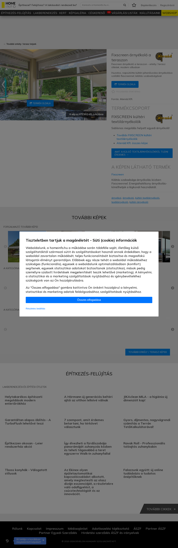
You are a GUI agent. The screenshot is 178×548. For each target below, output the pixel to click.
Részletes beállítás (35, 308)
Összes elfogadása (89, 299)
